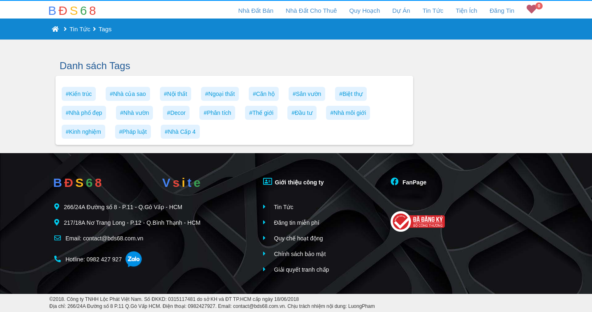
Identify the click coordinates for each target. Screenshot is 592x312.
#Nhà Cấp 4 (180, 131)
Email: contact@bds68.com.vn (98, 238)
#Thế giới (261, 112)
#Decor (176, 112)
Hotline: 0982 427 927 (88, 259)
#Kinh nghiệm (83, 131)
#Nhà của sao (128, 94)
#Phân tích (217, 112)
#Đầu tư (301, 112)
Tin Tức (433, 10)
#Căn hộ (264, 94)
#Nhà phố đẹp (84, 112)
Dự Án (401, 10)
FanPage (408, 181)
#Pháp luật (133, 131)
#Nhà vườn (134, 112)
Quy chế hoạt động (293, 238)
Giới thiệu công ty (293, 181)
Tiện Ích (466, 10)
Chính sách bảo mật (294, 253)
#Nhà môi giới (348, 112)
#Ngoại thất (220, 94)
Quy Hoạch (364, 10)
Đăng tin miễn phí (291, 222)
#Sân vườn (307, 94)
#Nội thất (175, 94)
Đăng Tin (502, 10)
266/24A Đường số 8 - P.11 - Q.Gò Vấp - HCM (118, 206)
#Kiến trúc (79, 94)
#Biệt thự (351, 94)
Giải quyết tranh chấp (296, 269)
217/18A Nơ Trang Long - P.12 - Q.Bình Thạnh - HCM (127, 222)
